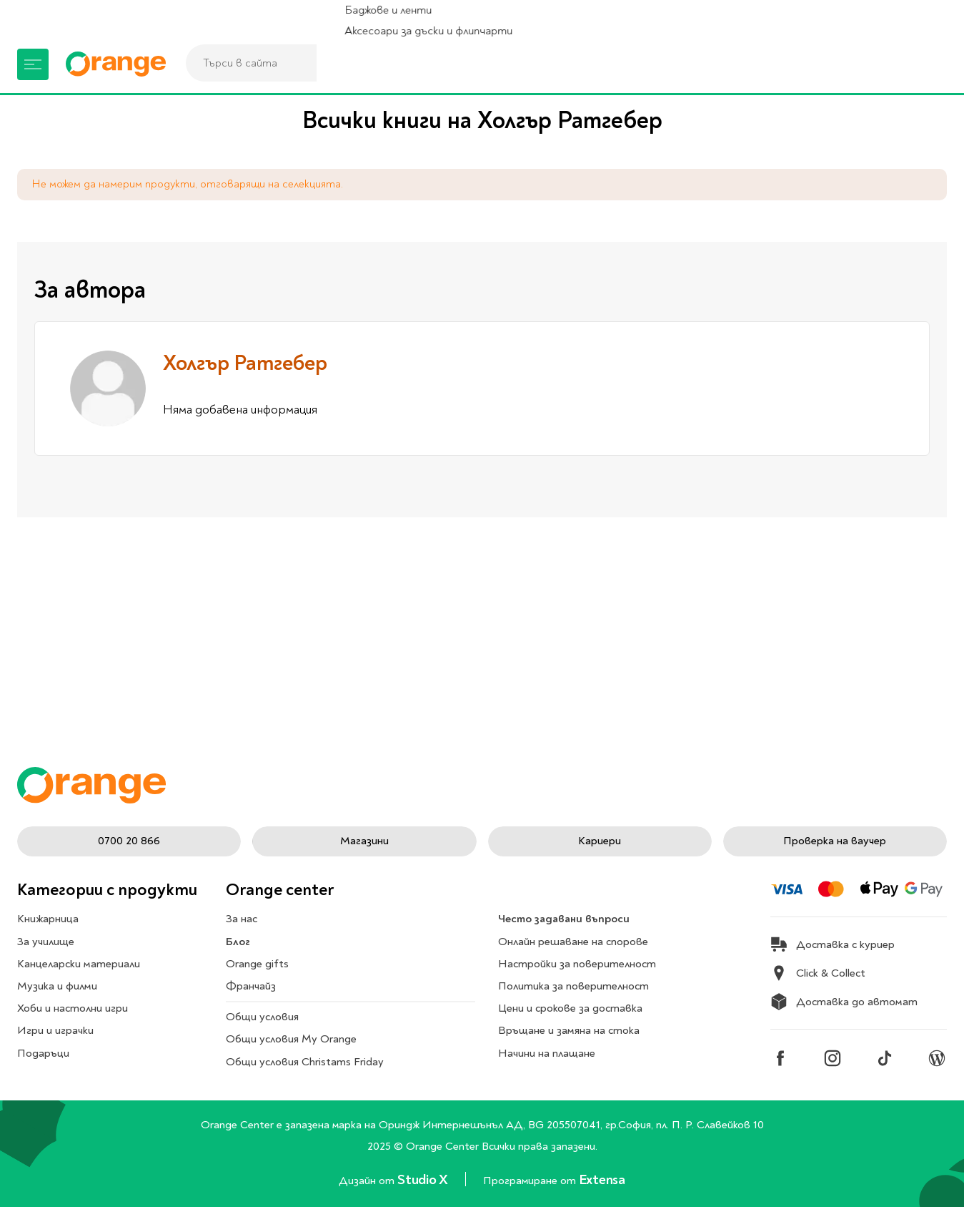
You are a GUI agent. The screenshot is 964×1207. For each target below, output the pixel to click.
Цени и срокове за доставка (570, 1009)
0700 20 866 (129, 841)
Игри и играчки (55, 1031)
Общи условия (262, 1017)
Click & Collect (817, 973)
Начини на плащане (546, 1053)
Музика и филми (57, 986)
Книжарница (48, 919)
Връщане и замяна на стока (569, 1031)
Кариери (599, 841)
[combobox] (418, 63)
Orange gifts (257, 964)
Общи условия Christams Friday (305, 1062)
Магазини (364, 841)
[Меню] (33, 64)
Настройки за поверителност (577, 964)
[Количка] (928, 64)
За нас (241, 919)
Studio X (423, 1179)
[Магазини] (819, 64)
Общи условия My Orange (291, 1039)
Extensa (602, 1179)
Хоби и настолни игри (72, 1009)
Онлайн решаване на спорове (573, 941)
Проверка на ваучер (834, 841)
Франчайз (251, 986)
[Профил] (885, 64)
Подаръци (43, 1053)
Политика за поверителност (573, 986)
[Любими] (852, 64)
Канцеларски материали (78, 964)
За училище (45, 941)
